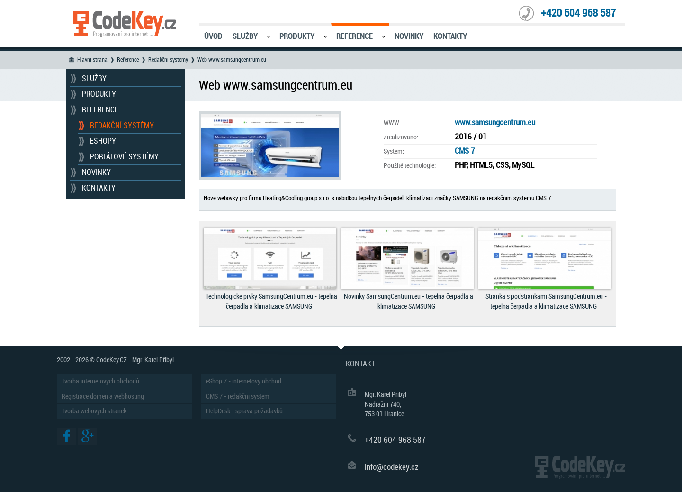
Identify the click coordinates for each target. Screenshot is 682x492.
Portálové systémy (124, 156)
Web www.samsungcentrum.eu (231, 59)
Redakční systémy (168, 59)
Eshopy (103, 141)
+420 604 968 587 (578, 13)
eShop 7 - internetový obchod (243, 381)
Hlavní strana (92, 59)
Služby (245, 36)
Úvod (213, 36)
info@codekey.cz (392, 467)
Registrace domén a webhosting (103, 396)
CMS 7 (465, 150)
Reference (354, 36)
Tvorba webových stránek (94, 411)
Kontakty (450, 36)
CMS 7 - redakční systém (237, 396)
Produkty (296, 36)
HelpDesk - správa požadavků (244, 411)
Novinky (409, 36)
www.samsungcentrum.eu (495, 122)
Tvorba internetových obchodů (100, 381)
